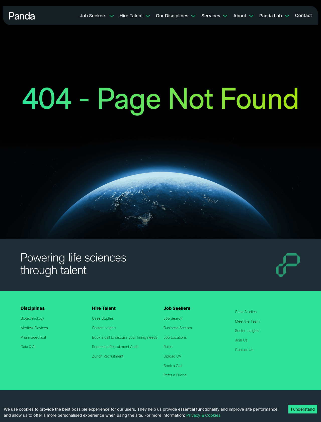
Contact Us (244, 349)
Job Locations (175, 337)
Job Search (173, 318)
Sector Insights (104, 328)
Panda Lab (270, 15)
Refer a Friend (175, 375)
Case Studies (103, 318)
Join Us (241, 340)
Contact (303, 15)
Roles (168, 346)
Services (210, 15)
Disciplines (33, 308)
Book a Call (173, 366)
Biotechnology (32, 318)
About (239, 15)
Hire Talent (131, 15)
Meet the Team (247, 321)
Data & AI (28, 346)
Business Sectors (178, 328)
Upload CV (172, 356)
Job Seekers (93, 15)
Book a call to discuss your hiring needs (124, 337)
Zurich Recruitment (107, 356)
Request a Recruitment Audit (115, 346)
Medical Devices (34, 328)
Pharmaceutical (33, 337)
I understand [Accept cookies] (303, 409)
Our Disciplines (172, 15)
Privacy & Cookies (203, 415)
